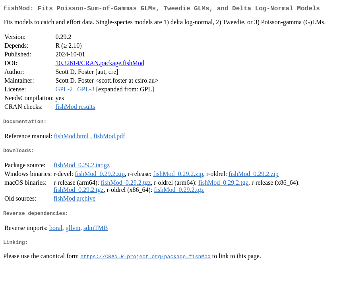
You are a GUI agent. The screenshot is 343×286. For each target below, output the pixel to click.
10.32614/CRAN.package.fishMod (99, 64)
